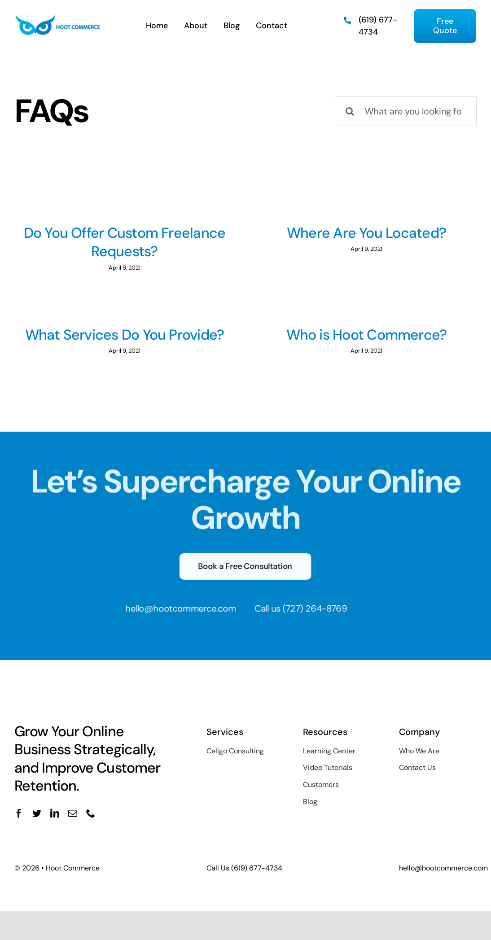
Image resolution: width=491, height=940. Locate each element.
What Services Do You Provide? (149, 327)
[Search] (349, 111)
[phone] (90, 821)
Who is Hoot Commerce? (348, 334)
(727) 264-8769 (310, 616)
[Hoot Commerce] (57, 18)
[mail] (72, 821)
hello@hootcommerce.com (176, 616)
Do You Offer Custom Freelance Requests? (125, 242)
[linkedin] (54, 821)
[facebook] (18, 821)
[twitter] (36, 821)
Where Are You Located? (360, 232)
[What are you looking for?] (406, 111)
